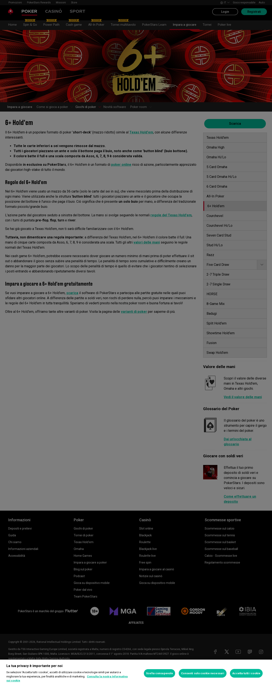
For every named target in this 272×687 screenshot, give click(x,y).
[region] (136, 673)
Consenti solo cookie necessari (202, 673)
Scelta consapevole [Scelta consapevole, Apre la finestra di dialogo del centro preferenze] (159, 673)
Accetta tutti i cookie (246, 673)
